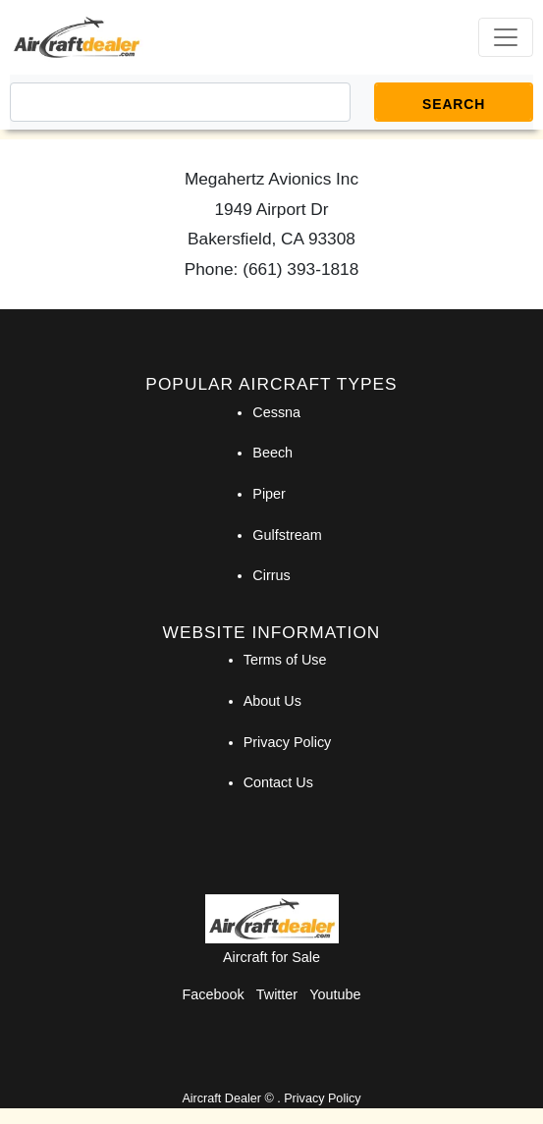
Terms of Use (285, 660)
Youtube (334, 994)
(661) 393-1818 (300, 269)
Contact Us (278, 782)
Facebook (213, 994)
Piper (269, 494)
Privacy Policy (288, 742)
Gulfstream (286, 535)
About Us (272, 701)
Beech (272, 452)
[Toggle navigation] (505, 37)
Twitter (277, 994)
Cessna (276, 412)
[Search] (180, 102)
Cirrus (271, 575)
